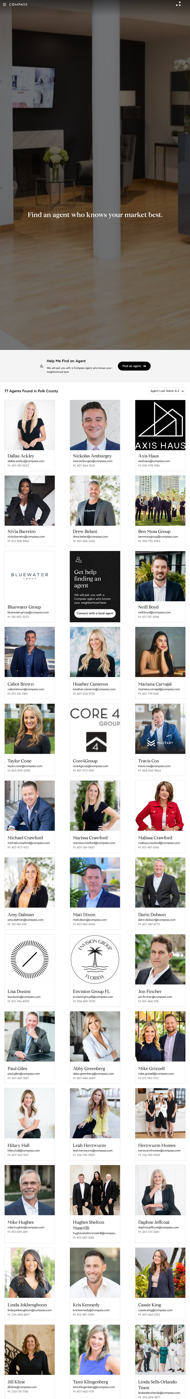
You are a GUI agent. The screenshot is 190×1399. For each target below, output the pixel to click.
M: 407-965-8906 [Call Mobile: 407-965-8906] (84, 924)
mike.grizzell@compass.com (156, 1073)
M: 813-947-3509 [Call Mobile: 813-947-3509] (83, 1314)
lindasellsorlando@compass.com (159, 1393)
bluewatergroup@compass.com (28, 612)
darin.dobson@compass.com (157, 920)
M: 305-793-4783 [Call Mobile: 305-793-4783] (149, 541)
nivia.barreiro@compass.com (26, 536)
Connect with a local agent (95, 613)
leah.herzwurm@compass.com (93, 1150)
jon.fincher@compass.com (155, 997)
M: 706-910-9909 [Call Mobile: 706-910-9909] (84, 1155)
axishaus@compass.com (154, 461)
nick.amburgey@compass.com (92, 461)
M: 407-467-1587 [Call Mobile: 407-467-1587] (18, 1078)
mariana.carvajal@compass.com (159, 689)
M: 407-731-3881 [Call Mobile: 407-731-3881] (148, 1232)
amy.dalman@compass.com (26, 920)
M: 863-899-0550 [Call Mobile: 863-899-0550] (19, 770)
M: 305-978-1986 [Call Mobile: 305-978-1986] (149, 465)
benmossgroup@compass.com (158, 536)
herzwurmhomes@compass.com (159, 1150)
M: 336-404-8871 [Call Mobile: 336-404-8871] (19, 1314)
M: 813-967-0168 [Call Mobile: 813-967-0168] (148, 847)
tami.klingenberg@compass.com (94, 1387)
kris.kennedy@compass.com (91, 1310)
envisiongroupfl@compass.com (93, 997)
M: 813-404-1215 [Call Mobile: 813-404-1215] (148, 1001)
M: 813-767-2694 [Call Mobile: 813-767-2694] (148, 617)
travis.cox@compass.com (154, 766)
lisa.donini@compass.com (24, 997)
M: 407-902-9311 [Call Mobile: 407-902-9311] (18, 1155)
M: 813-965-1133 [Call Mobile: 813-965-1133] (148, 1078)
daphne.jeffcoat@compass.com (158, 1227)
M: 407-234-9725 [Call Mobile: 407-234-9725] (84, 693)
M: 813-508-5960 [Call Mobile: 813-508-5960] (18, 541)
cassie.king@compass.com (155, 1310)
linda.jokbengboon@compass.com (30, 1310)
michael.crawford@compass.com (29, 843)
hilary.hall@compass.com (24, 1150)
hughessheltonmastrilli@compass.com (95, 1233)
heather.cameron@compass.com (94, 689)
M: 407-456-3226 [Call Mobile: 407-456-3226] (84, 541)
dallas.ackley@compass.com (26, 461)
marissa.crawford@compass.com (94, 843)
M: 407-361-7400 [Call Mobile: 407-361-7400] (83, 847)
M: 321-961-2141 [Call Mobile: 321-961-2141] (17, 924)
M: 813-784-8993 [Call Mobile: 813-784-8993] (18, 1001)
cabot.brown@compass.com (26, 689)
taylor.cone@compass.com (25, 766)
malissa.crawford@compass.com (159, 843)
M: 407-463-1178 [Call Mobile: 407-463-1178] (83, 1391)
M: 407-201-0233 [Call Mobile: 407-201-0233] (18, 465)
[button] (4, 4)
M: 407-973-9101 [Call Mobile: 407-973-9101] (83, 770)
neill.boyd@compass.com (154, 612)
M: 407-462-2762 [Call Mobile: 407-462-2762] (149, 1314)
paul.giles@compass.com (24, 1073)
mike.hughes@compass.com (26, 1227)
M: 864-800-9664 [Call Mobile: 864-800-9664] (149, 770)
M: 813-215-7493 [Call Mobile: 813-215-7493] (18, 693)
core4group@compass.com (90, 766)
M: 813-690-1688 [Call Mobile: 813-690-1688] (83, 1237)
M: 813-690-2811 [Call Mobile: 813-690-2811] (18, 1232)
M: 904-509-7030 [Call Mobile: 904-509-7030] (84, 1001)
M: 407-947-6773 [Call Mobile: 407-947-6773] (149, 924)
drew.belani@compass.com (90, 536)
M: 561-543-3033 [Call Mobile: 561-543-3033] (18, 617)
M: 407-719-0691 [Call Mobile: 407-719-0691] (148, 693)
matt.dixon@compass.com (90, 920)
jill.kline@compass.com (22, 1387)
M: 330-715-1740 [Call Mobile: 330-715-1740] (18, 1391)
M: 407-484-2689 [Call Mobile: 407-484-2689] (84, 1078)
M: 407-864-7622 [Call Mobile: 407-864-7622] (84, 465)
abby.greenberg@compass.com (93, 1073)
